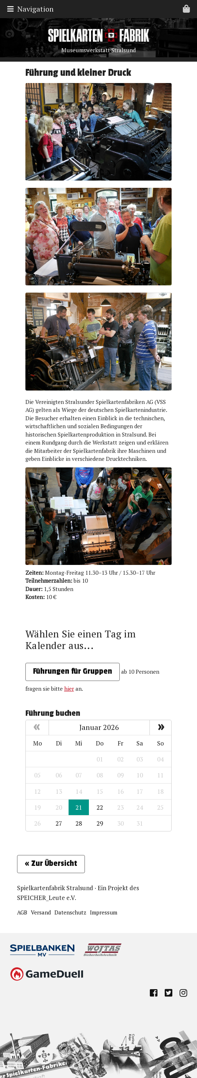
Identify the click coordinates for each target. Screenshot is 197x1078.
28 (78, 823)
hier (69, 688)
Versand (41, 912)
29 (100, 823)
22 (100, 807)
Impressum (103, 912)
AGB (22, 912)
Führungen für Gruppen (72, 671)
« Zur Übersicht (51, 863)
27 (59, 823)
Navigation (100, 9)
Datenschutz (70, 912)
